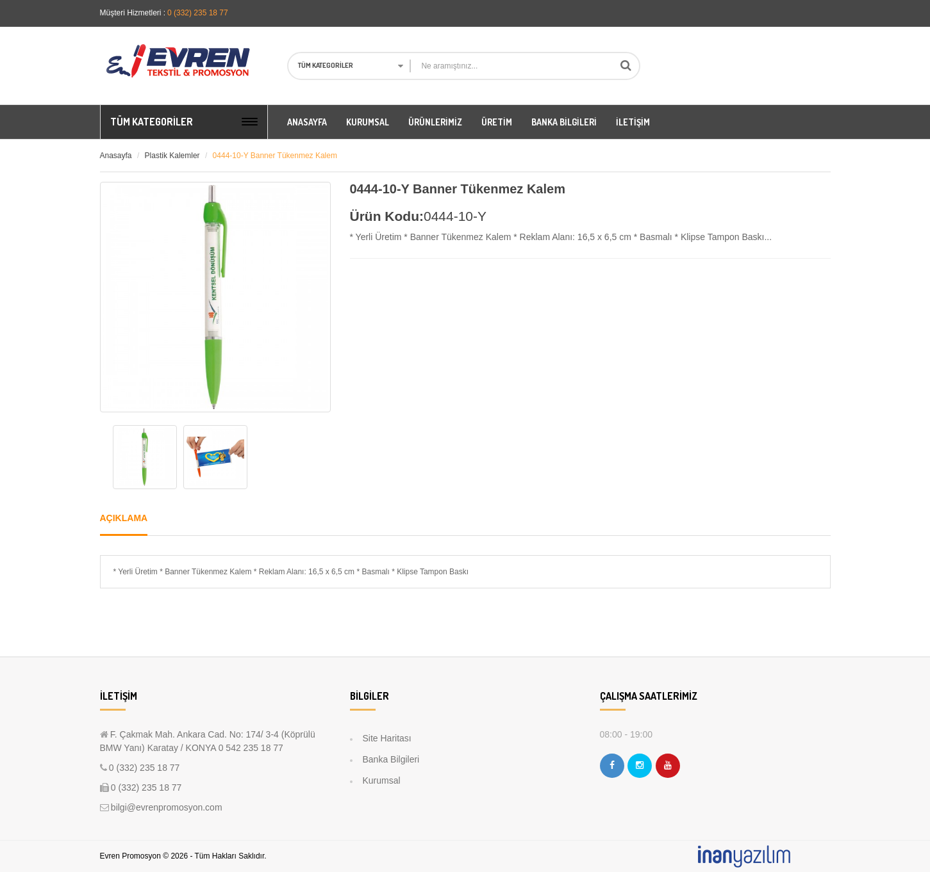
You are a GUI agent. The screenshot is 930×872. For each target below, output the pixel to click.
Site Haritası (387, 738)
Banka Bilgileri (391, 759)
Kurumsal (382, 780)
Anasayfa (116, 155)
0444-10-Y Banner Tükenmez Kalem (275, 155)
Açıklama (124, 518)
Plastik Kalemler (172, 155)
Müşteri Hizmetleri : (133, 12)
